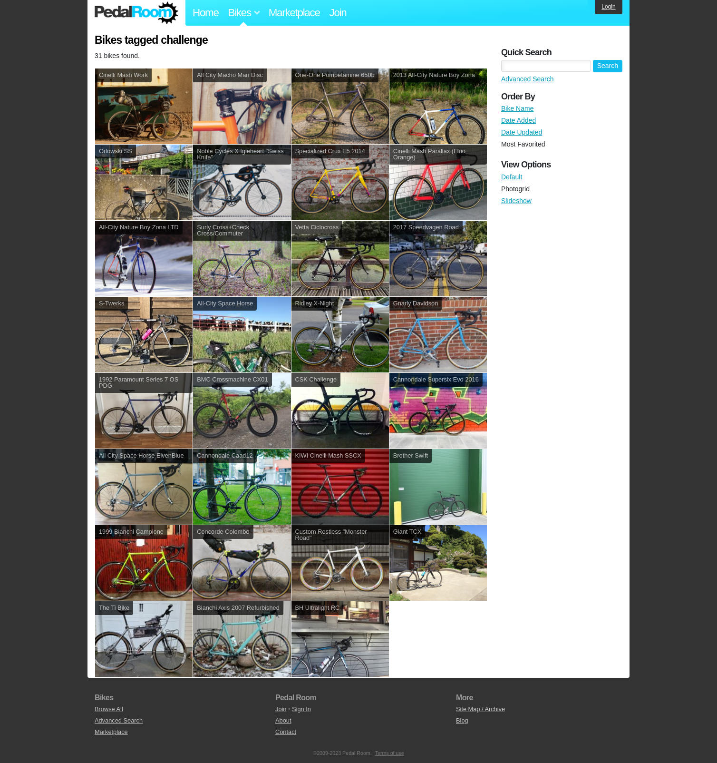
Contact (285, 731)
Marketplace (294, 13)
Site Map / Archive (480, 709)
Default (511, 177)
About (283, 720)
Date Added (518, 120)
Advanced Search (527, 79)
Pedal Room (136, 12)
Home (206, 13)
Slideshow (516, 201)
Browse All (109, 709)
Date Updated (521, 132)
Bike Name (517, 108)
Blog (462, 720)
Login (608, 6)
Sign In (301, 709)
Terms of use (389, 753)
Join (338, 13)
